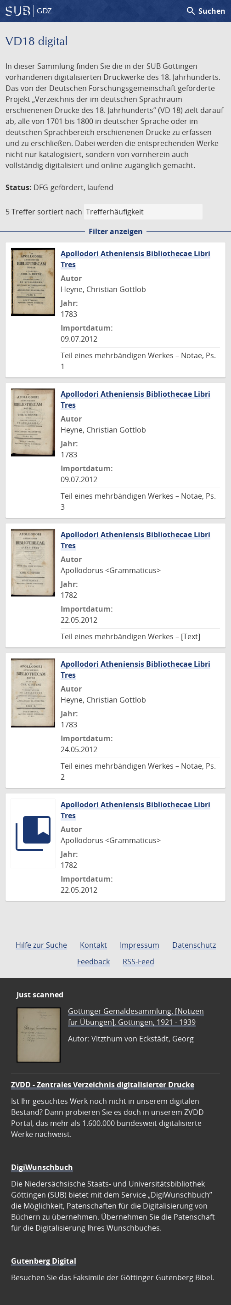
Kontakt (93, 945)
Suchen (205, 11)
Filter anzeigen (116, 231)
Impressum (139, 945)
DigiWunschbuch (42, 1167)
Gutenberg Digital (43, 1261)
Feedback (93, 961)
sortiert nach (59, 212)
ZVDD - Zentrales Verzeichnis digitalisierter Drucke (102, 1085)
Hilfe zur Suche (41, 945)
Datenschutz (194, 945)
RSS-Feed (138, 961)
